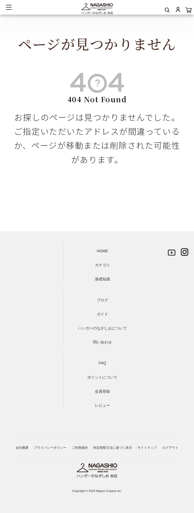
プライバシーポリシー (50, 448)
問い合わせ (102, 342)
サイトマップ (147, 448)
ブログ (102, 300)
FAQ (102, 363)
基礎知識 (102, 279)
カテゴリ (102, 265)
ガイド (102, 314)
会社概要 (22, 448)
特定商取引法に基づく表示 (112, 448)
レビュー (102, 405)
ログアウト (170, 448)
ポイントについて (102, 377)
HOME (102, 251)
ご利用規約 (80, 448)
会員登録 (102, 391)
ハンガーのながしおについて (102, 328)
